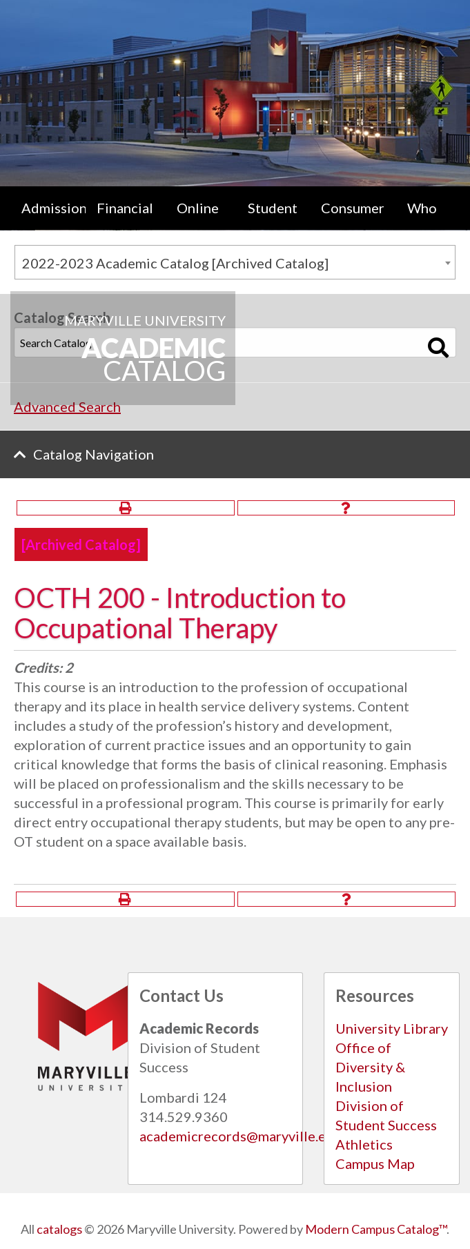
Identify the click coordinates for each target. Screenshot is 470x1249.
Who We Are (422, 221)
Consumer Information (353, 221)
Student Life (272, 221)
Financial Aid (125, 221)
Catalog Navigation (93, 454)
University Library (391, 1028)
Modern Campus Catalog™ (376, 1229)
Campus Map (375, 1163)
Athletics (364, 1144)
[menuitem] (48, 221)
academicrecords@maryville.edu (240, 1136)
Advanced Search (67, 406)
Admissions (53, 207)
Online (198, 207)
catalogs (59, 1229)
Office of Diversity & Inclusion (370, 1066)
